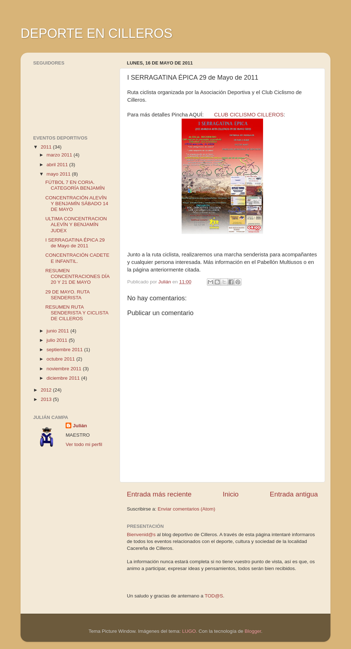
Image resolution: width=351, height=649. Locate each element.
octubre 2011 (61, 359)
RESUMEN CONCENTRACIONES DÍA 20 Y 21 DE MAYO (77, 276)
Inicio (231, 494)
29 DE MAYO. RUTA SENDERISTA (67, 294)
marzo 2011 (60, 155)
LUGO (189, 631)
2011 (47, 147)
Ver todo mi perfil (84, 444)
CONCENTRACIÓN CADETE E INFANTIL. (77, 258)
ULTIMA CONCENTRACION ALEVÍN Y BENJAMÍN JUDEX (76, 224)
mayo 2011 (59, 174)
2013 (47, 399)
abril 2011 (57, 164)
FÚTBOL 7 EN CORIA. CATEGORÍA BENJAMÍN (75, 185)
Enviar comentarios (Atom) (187, 509)
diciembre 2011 (63, 378)
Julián (80, 425)
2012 (47, 390)
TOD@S (214, 596)
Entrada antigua (294, 494)
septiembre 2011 (65, 349)
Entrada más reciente (159, 494)
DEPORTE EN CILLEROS (96, 33)
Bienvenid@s (141, 534)
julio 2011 (57, 340)
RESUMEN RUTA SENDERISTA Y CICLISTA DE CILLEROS (76, 312)
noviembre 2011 (64, 368)
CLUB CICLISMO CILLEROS (249, 115)
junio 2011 (58, 331)
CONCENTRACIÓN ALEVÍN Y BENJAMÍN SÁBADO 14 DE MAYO (76, 203)
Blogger (253, 631)
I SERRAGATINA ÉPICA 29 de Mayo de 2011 (75, 242)
